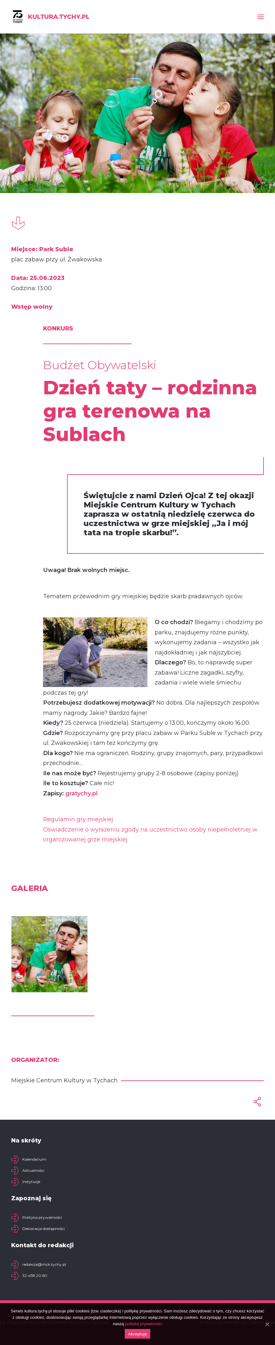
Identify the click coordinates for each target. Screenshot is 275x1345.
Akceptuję (137, 1334)
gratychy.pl (81, 793)
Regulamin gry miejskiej (78, 819)
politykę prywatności (143, 1323)
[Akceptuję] (267, 1324)
